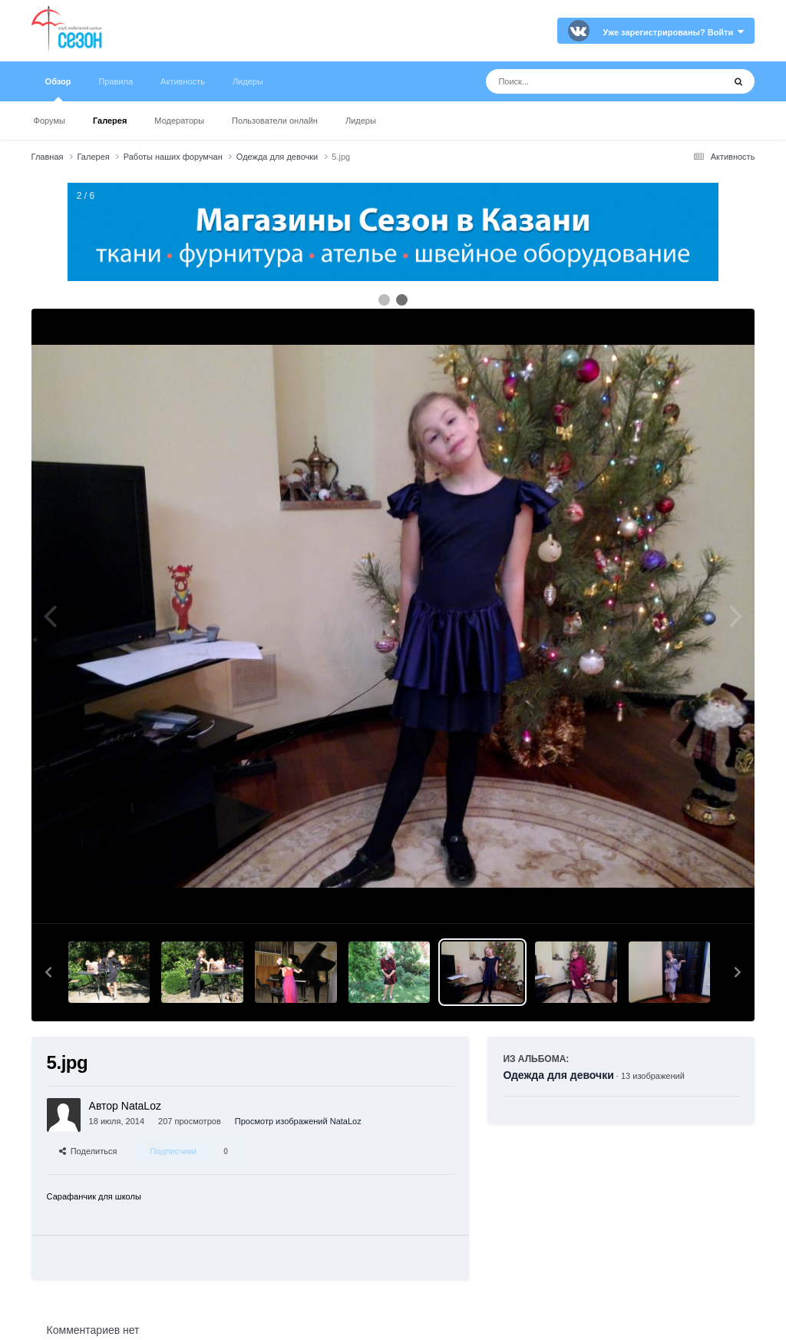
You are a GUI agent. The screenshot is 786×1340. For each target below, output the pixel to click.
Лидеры (360, 120)
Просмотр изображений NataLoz (298, 1121)
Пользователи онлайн (275, 120)
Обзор (58, 89)
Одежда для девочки (558, 1075)
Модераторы (179, 120)
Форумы (49, 120)
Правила (115, 81)
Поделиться (88, 1151)
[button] (48, 972)
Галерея (110, 120)
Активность (182, 81)
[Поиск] (576, 81)
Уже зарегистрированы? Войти (674, 32)
